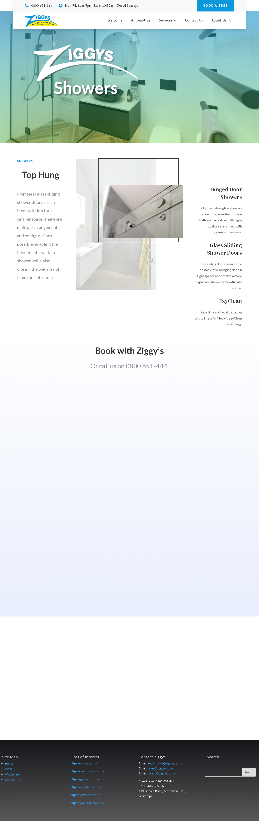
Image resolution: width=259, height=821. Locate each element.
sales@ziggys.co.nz (160, 768)
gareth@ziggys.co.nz (161, 773)
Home (9, 763)
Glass (8, 769)
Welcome (115, 20)
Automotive (140, 20)
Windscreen (13, 774)
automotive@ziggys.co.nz (165, 763)
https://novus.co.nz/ (83, 763)
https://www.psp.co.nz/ (85, 795)
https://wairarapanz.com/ (87, 803)
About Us (218, 20)
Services (165, 20)
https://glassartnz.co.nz (85, 779)
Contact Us (194, 20)
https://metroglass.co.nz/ (87, 771)
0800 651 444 (41, 6)
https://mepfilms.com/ (85, 787)
